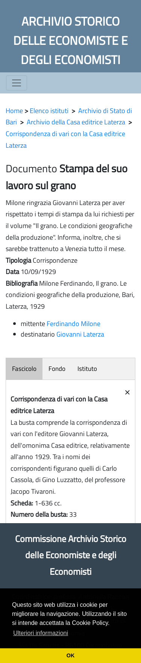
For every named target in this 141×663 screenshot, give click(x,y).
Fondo (57, 369)
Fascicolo (24, 369)
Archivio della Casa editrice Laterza (76, 122)
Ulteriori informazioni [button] (40, 633)
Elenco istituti (49, 111)
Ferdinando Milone (73, 323)
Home (14, 111)
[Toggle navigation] (16, 82)
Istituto (87, 369)
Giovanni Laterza (80, 334)
